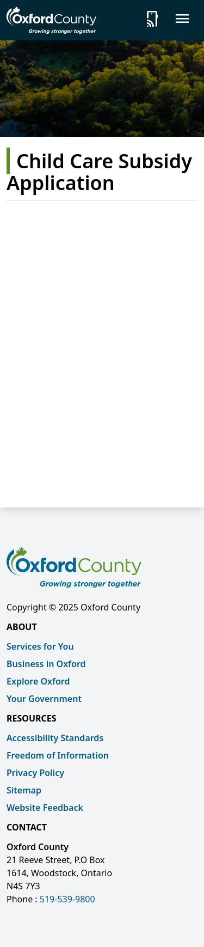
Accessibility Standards (55, 738)
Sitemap (24, 790)
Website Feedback (45, 808)
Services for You (40, 646)
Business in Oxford (46, 664)
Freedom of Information (58, 755)
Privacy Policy (35, 773)
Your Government (44, 699)
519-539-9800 (67, 899)
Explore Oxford (38, 681)
